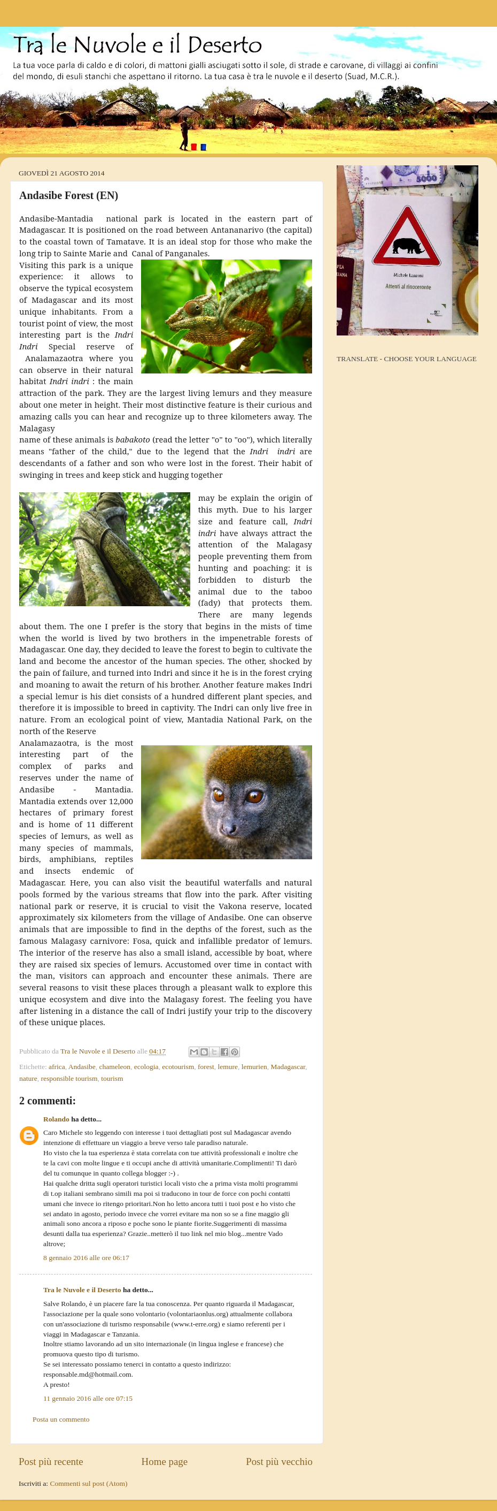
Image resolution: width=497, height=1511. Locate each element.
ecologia (146, 1067)
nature (28, 1078)
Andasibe (82, 1067)
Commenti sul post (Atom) (88, 1483)
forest (206, 1067)
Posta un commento (61, 1419)
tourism (112, 1078)
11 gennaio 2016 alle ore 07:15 (88, 1398)
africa (57, 1067)
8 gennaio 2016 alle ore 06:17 (86, 1258)
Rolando (56, 1119)
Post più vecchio (279, 1461)
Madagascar (288, 1067)
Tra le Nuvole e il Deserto (82, 1290)
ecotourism (178, 1067)
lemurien (254, 1067)
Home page (165, 1461)
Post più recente (51, 1461)
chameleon (114, 1067)
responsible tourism (69, 1078)
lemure (228, 1067)
